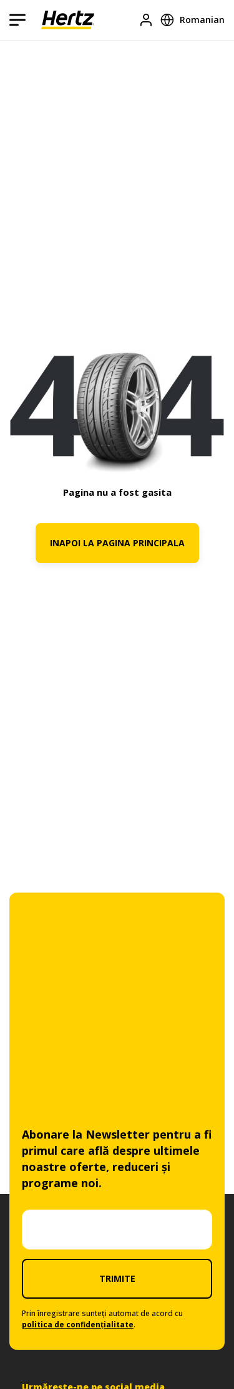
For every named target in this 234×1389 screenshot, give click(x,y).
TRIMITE (117, 1278)
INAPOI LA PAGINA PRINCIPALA (117, 543)
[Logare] (146, 20)
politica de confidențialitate (78, 1324)
